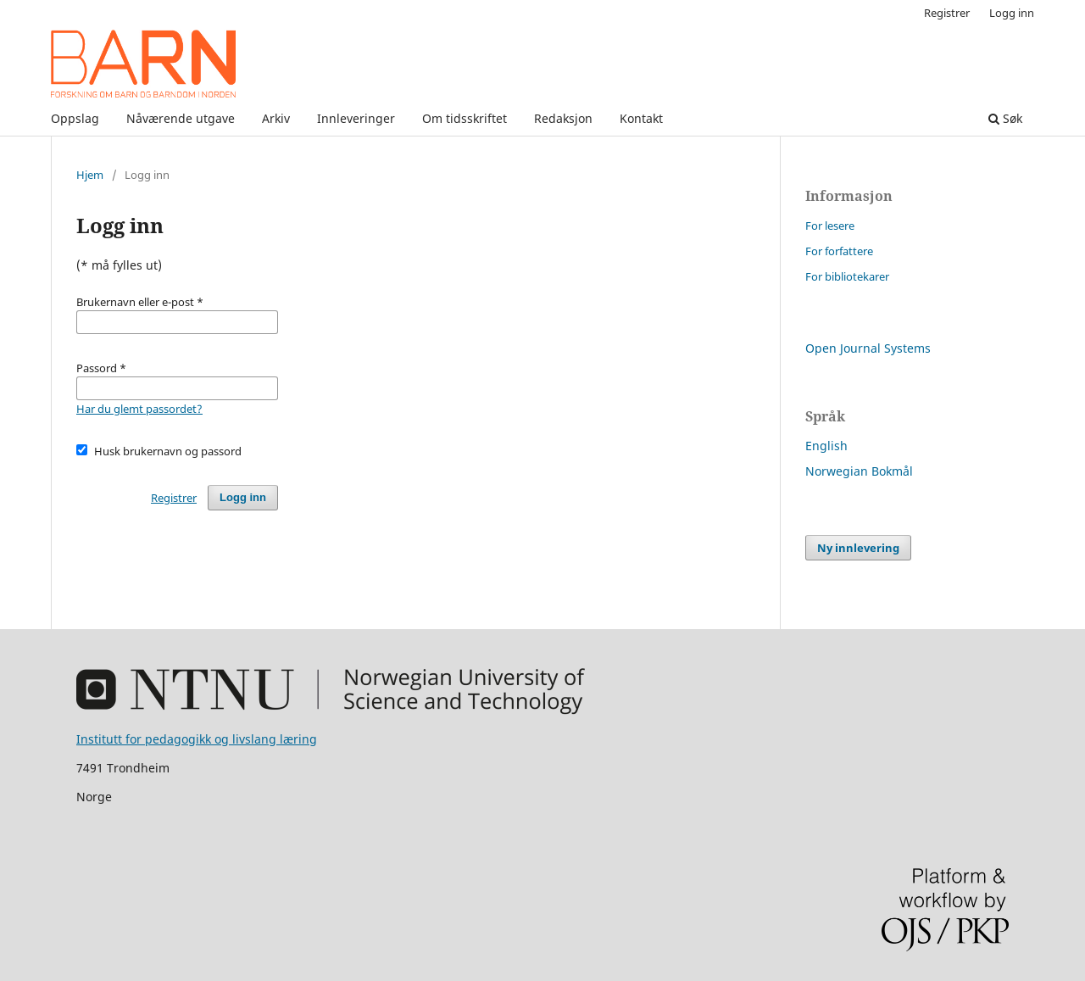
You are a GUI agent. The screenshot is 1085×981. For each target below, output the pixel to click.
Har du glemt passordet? (139, 408)
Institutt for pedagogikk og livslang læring (196, 739)
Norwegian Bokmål (859, 471)
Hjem (89, 174)
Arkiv (276, 118)
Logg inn (1011, 12)
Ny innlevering (858, 547)
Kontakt (641, 118)
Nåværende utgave (180, 118)
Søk (1005, 118)
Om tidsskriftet (464, 118)
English (826, 446)
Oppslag (75, 118)
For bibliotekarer (847, 276)
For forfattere (839, 251)
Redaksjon (563, 118)
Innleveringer (356, 118)
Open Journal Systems (868, 348)
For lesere (829, 225)
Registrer (947, 12)
